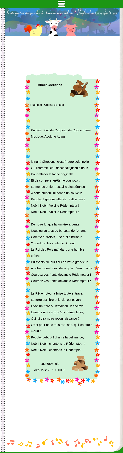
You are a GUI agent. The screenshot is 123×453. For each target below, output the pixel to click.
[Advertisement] (62, 54)
